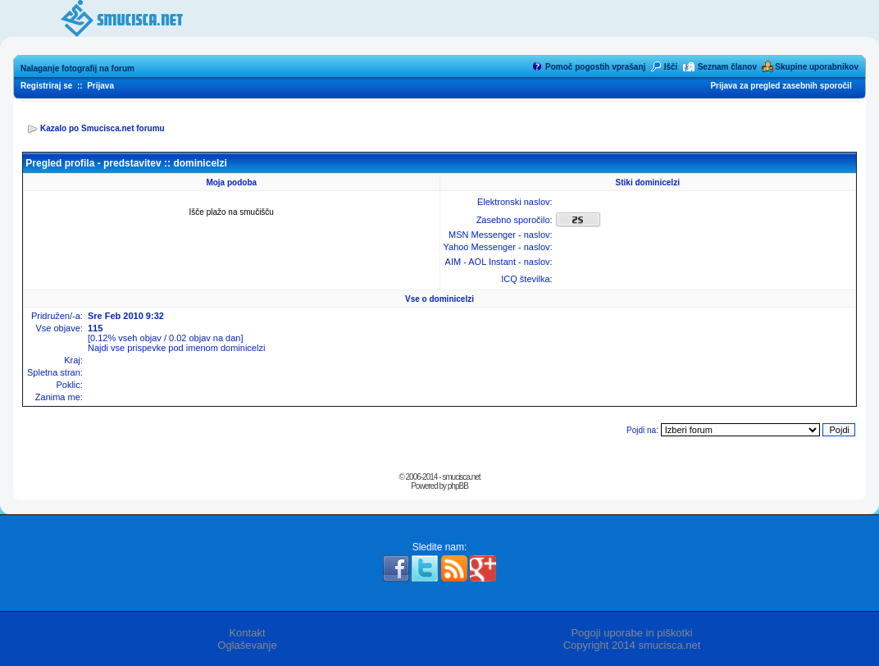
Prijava (100, 85)
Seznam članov (727, 66)
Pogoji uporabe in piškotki (631, 633)
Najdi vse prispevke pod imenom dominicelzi (176, 348)
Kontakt (247, 633)
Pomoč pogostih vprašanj (595, 66)
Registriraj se (46, 85)
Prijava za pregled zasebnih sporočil (780, 85)
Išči (671, 66)
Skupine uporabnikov (817, 66)
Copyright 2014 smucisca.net (632, 645)
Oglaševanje (246, 645)
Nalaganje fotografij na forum (77, 68)
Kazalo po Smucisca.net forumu (102, 128)
